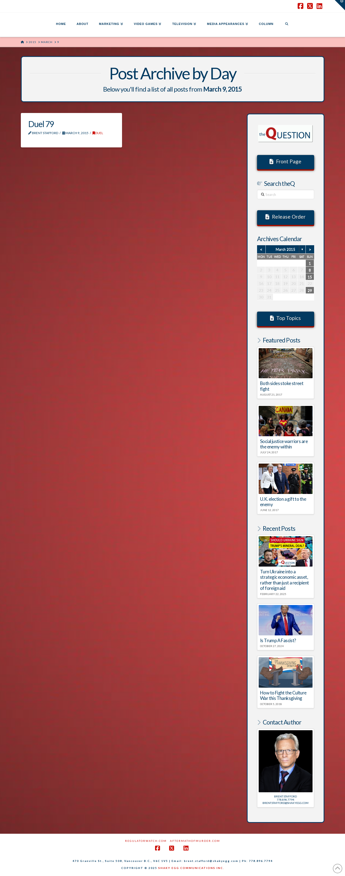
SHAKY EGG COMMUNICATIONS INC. (191, 867)
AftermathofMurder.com (195, 840)
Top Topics (285, 318)
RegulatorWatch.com (146, 840)
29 (310, 290)
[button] (340, 5)
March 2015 (285, 249)
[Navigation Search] (286, 24)
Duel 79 (41, 124)
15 (310, 276)
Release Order (285, 217)
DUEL (98, 133)
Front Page (285, 161)
